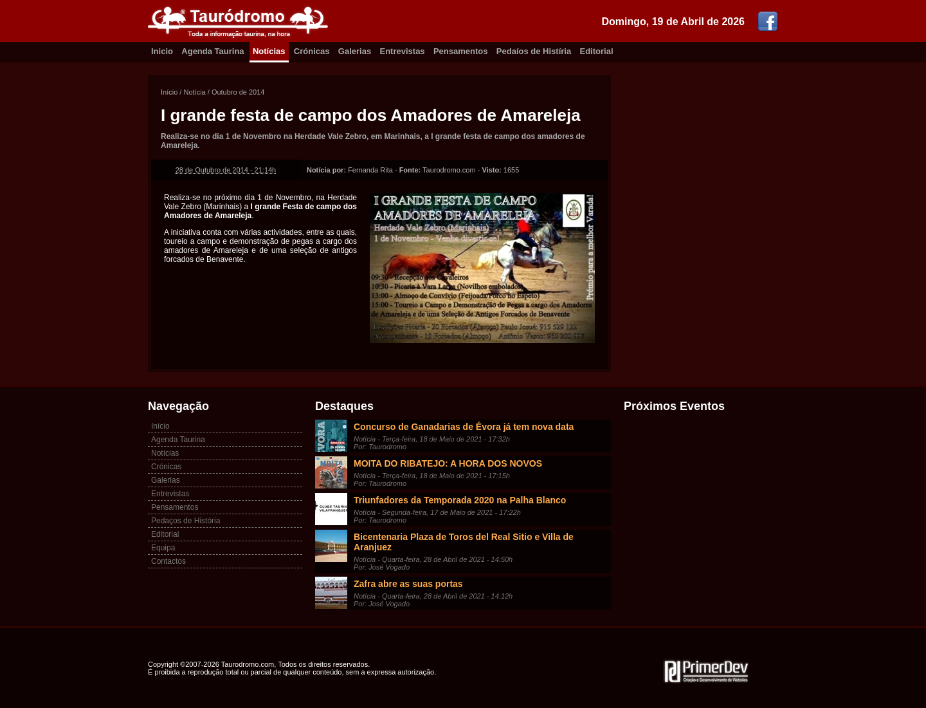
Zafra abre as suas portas (408, 584)
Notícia (194, 92)
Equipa (163, 547)
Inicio (162, 51)
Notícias (269, 51)
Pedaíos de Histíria (533, 51)
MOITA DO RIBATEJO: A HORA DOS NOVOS (448, 463)
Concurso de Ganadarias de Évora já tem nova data (464, 427)
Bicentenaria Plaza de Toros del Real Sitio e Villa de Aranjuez (464, 542)
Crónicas (312, 51)
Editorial (596, 51)
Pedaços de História (185, 520)
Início (169, 92)
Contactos (168, 561)
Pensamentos (460, 51)
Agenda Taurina (212, 51)
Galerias (354, 51)
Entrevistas (402, 51)
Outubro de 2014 (238, 92)
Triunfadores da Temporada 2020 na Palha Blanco (460, 500)
